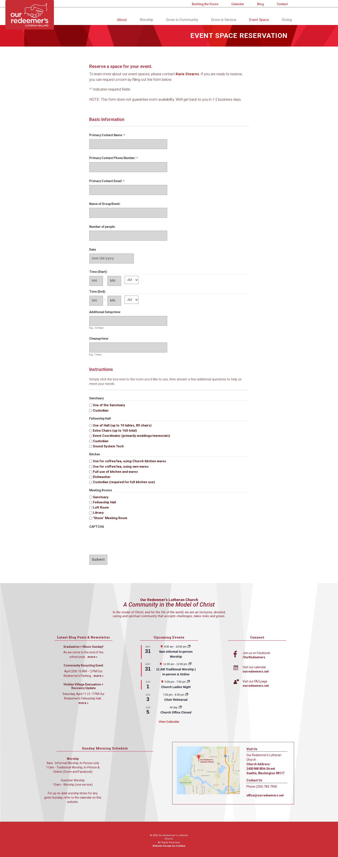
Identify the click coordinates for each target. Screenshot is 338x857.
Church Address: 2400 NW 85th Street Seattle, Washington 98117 (265, 768)
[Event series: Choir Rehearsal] (186, 694)
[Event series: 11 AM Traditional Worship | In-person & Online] (189, 664)
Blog (260, 4)
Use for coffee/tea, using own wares (121, 466)
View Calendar (169, 721)
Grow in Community (182, 19)
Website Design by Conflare (169, 846)
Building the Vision (205, 4)
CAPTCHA (96, 526)
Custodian (100, 410)
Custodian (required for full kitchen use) (124, 482)
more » (92, 657)
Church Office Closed (175, 712)
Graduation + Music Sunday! (83, 646)
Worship (146, 19)
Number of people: (102, 226)
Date (92, 249)
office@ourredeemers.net (265, 795)
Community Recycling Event (83, 665)
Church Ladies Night (176, 687)
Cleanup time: (99, 338)
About (122, 19)
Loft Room (101, 507)
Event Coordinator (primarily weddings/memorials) (131, 436)
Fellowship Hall (104, 502)
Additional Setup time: (105, 312)
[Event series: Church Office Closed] (180, 707)
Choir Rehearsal (175, 699)
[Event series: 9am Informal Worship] (189, 646)
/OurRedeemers (254, 657)
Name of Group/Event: (104, 204)
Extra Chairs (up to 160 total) (115, 430)
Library (98, 513)
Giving (287, 19)
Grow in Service (223, 19)
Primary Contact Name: (107, 135)
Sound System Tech (108, 446)
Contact (282, 4)
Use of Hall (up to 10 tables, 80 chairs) (122, 425)
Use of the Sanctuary (109, 405)
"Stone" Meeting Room (110, 518)
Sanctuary (100, 497)
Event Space (259, 19)
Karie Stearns (187, 74)
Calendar (237, 4)
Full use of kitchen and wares (115, 472)
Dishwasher (102, 477)
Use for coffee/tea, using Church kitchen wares (129, 461)
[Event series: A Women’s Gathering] (188, 681)
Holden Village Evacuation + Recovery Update (83, 686)
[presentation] (122, 539)
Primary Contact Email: (106, 181)
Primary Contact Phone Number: (113, 158)
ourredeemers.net (256, 671)
